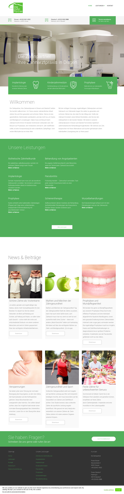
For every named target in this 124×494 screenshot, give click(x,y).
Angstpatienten (40, 459)
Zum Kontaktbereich (103, 439)
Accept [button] (118, 490)
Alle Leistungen (62, 227)
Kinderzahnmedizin (41, 466)
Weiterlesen (18, 333)
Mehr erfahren (13, 168)
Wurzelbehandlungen (92, 198)
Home (90, 5)
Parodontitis (51, 176)
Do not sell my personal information (13, 492)
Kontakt (110, 5)
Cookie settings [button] (109, 490)
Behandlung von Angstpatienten (61, 158)
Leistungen (100, 5)
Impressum (11, 466)
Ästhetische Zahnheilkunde (22, 158)
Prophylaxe (13, 198)
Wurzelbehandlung (41, 479)
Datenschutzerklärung (15, 469)
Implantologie (15, 176)
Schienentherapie (53, 198)
